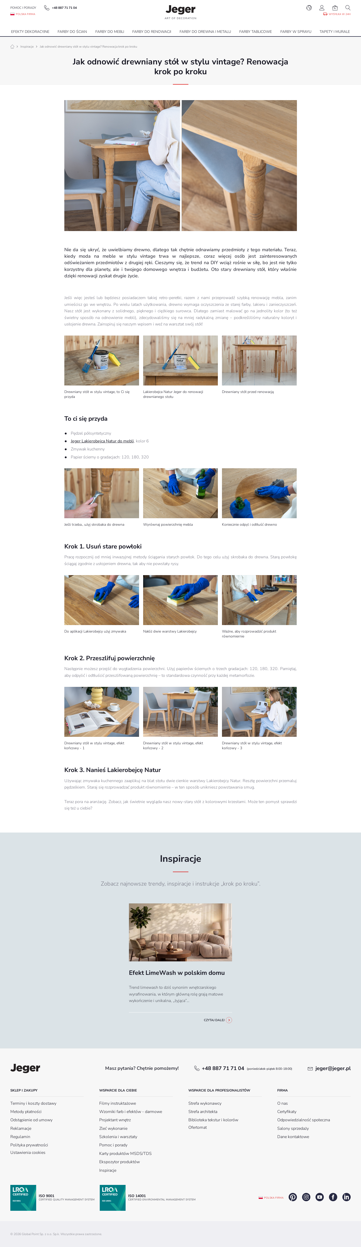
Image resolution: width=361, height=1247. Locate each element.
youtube (320, 1197)
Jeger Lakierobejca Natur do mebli (102, 441)
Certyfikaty (286, 1112)
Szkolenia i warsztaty (118, 1137)
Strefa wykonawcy (204, 1103)
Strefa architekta (202, 1112)
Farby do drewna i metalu (205, 31)
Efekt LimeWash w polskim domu (177, 973)
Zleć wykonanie (113, 1128)
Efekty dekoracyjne (30, 31)
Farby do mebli (109, 31)
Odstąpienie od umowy (31, 1120)
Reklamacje (20, 1128)
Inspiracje (27, 46)
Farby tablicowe (255, 31)
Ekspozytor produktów (119, 1162)
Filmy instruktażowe (117, 1103)
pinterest (293, 1197)
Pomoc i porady (23, 8)
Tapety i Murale (335, 31)
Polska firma (273, 1198)
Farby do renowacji (151, 31)
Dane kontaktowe (293, 1137)
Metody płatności (26, 1112)
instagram (306, 1197)
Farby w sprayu (295, 31)
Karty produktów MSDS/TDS (125, 1153)
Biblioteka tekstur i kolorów (213, 1120)
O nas (282, 1103)
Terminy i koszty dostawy (33, 1103)
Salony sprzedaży (293, 1128)
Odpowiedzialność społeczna (303, 1120)
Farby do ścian (72, 31)
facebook (333, 1197)
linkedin (346, 1197)
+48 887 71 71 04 (247, 1068)
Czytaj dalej (214, 1020)
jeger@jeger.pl (333, 1068)
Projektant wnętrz (115, 1120)
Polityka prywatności (29, 1145)
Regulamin (20, 1137)
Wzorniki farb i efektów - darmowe (130, 1112)
